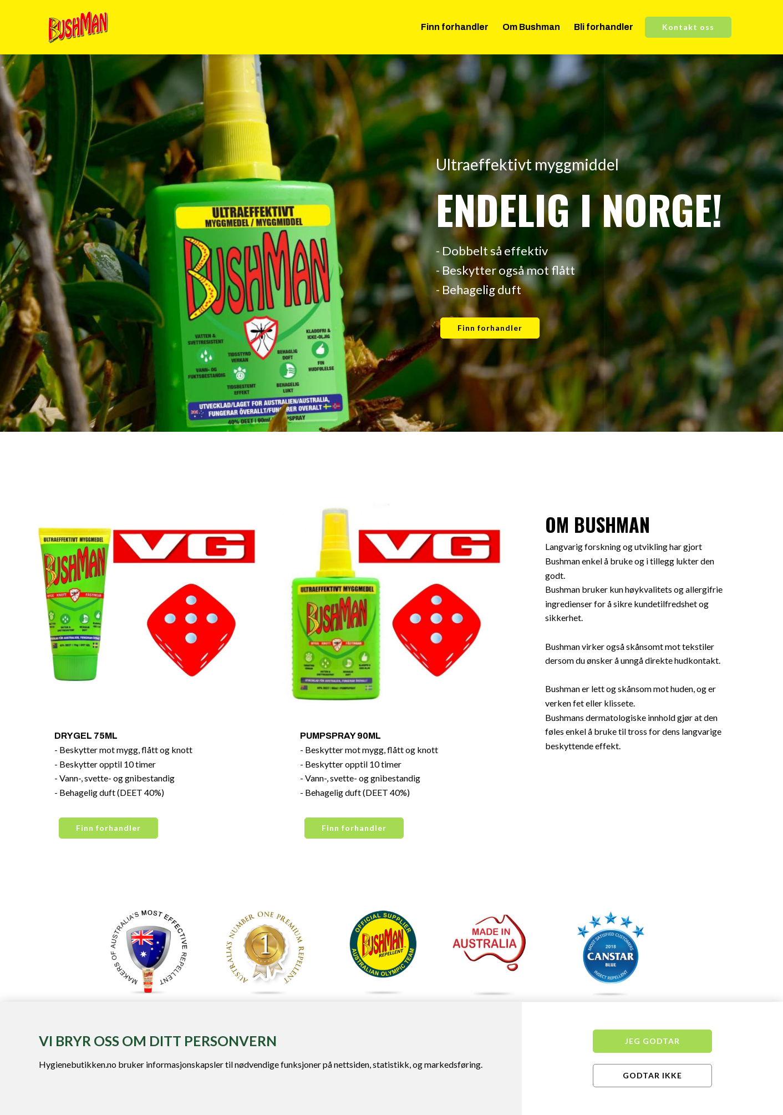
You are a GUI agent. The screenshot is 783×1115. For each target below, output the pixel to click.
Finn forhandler (455, 27)
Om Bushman (531, 27)
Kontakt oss (688, 27)
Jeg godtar (652, 1041)
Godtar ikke (652, 1075)
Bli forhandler (603, 27)
